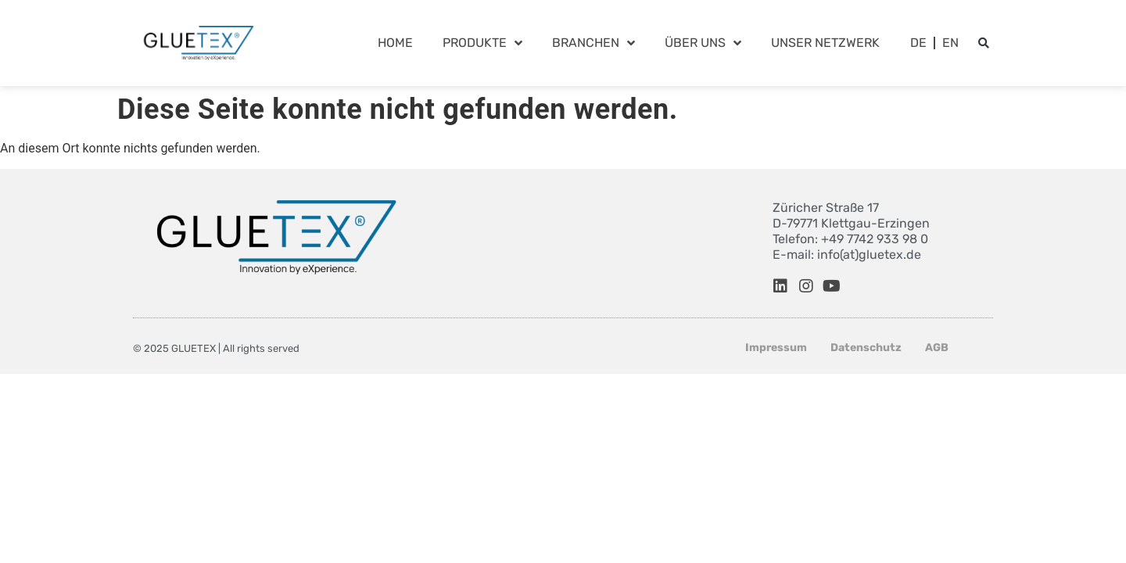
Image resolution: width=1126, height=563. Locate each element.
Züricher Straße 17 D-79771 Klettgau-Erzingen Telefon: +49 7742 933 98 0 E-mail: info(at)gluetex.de (851, 231)
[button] (984, 43)
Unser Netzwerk (825, 42)
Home (395, 42)
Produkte (482, 43)
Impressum (776, 347)
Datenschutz (866, 347)
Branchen (593, 43)
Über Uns (703, 43)
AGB (936, 347)
